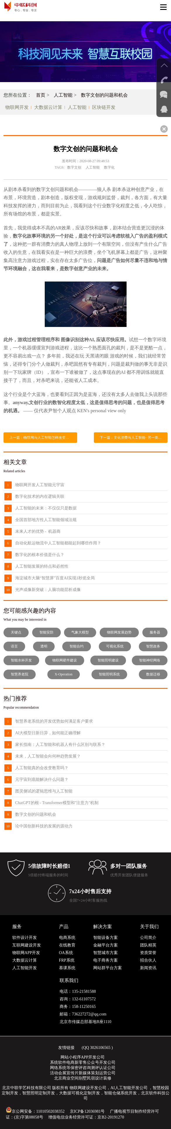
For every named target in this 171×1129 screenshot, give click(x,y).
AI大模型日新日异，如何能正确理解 (48, 733)
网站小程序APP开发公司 (83, 1057)
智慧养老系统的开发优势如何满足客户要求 (54, 721)
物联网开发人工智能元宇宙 (39, 485)
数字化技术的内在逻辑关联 (39, 496)
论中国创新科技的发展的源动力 (43, 826)
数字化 (109, 167)
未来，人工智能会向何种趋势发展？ (48, 756)
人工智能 (63, 95)
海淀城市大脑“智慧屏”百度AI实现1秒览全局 (55, 578)
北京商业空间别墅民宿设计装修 (82, 1078)
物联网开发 (17, 107)
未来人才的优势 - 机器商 (38, 531)
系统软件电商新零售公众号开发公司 (82, 1062)
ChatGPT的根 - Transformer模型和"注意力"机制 (57, 803)
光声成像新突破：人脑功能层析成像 (48, 589)
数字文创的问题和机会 (104, 95)
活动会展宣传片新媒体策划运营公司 (82, 1073)
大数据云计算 (48, 107)
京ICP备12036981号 (87, 1111)
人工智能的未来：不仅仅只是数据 (46, 508)
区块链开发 (103, 107)
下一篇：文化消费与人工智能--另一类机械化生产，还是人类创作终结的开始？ (134, 438)
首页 (40, 95)
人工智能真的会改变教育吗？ (41, 768)
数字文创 (74, 167)
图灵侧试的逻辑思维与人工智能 (43, 791)
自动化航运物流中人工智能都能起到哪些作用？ (58, 543)
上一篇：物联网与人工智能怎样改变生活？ (42, 438)
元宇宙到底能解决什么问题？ (41, 779)
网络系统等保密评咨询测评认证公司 (82, 1068)
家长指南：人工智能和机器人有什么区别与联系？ (60, 744)
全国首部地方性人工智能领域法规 (46, 520)
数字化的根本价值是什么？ (39, 555)
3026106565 (100, 1047)
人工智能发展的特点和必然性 (41, 566)
